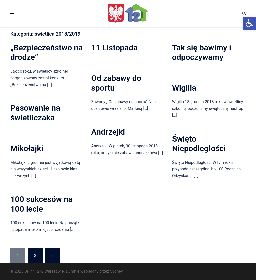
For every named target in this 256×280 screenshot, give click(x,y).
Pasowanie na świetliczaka (35, 112)
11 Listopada (114, 47)
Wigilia (184, 88)
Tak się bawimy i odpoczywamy (202, 52)
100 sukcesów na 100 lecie (41, 203)
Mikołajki (26, 148)
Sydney (116, 271)
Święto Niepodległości (199, 143)
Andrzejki (108, 132)
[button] (249, 23)
